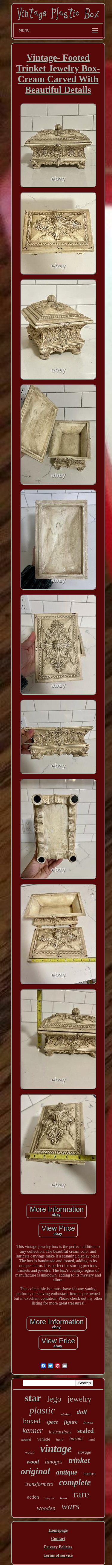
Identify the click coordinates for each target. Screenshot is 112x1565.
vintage (56, 1449)
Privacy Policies (58, 1547)
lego (54, 1398)
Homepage (58, 1530)
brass (63, 1498)
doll (81, 1412)
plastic (42, 1410)
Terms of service (58, 1555)
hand (59, 1439)
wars (70, 1506)
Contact (58, 1538)
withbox (66, 1414)
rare (81, 1494)
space (52, 1422)
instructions (60, 1431)
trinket (79, 1460)
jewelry (79, 1398)
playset (49, 1498)
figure (70, 1422)
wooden (46, 1508)
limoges (53, 1461)
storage (84, 1452)
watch (29, 1452)
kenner (32, 1430)
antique (66, 1472)
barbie (75, 1438)
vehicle (43, 1439)
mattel (26, 1439)
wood (33, 1461)
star (32, 1398)
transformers (39, 1484)
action (33, 1497)
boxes (88, 1422)
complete (75, 1482)
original (35, 1471)
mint (91, 1439)
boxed (32, 1421)
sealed (85, 1430)
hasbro (89, 1474)
